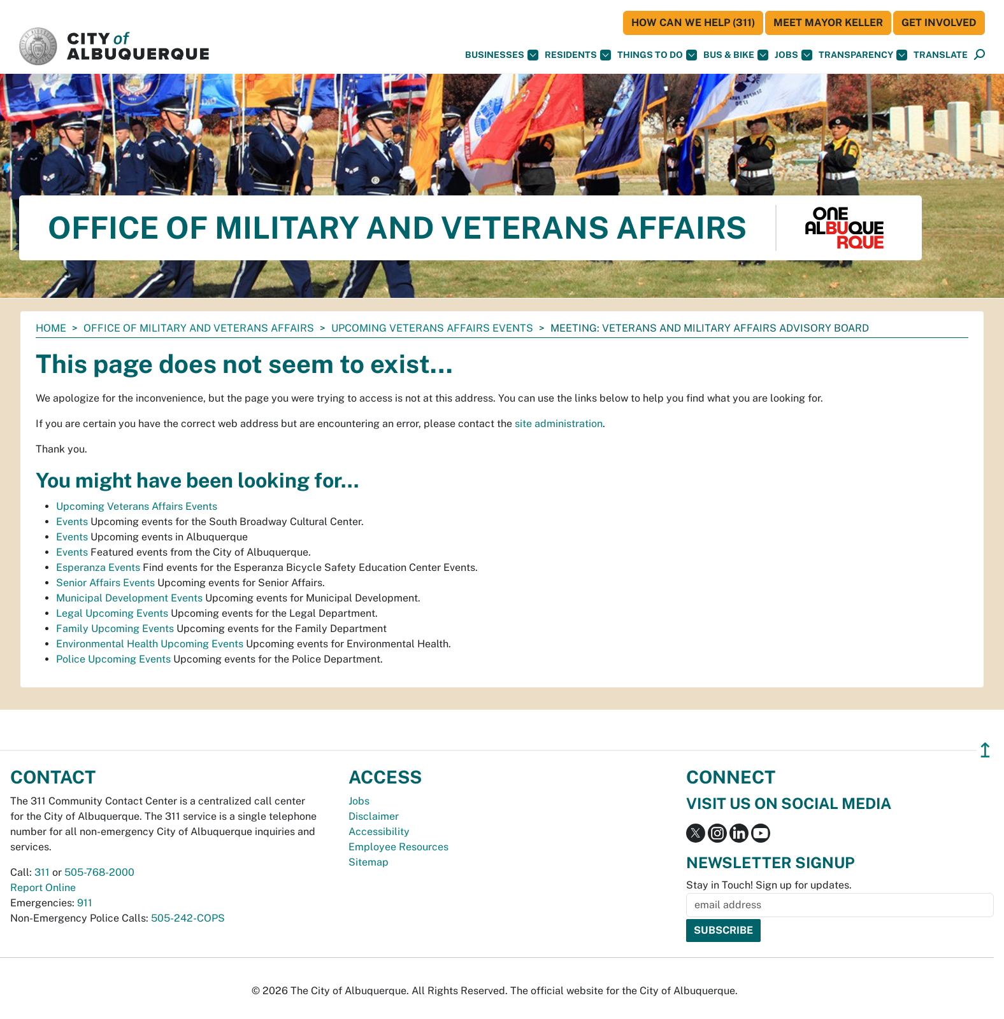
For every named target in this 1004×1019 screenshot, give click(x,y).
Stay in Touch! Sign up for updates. (769, 885)
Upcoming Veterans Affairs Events (432, 328)
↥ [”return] (985, 750)
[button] (941, 55)
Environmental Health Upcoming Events (149, 644)
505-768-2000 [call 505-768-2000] (99, 872)
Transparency (863, 55)
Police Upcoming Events (113, 659)
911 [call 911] (84, 903)
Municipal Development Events (129, 598)
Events (72, 522)
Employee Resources (398, 847)
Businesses (501, 55)
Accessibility (379, 832)
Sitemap (368, 862)
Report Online (43, 888)
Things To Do (657, 55)
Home (51, 328)
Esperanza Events (98, 567)
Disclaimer (373, 816)
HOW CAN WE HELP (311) (693, 23)
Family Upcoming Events (115, 628)
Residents (578, 55)
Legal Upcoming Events (112, 613)
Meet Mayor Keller (828, 23)
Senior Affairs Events (105, 583)
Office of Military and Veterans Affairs (198, 328)
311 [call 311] (42, 872)
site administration (559, 424)
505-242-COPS (188, 918)
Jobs (793, 55)
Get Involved (939, 23)
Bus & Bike (735, 55)
